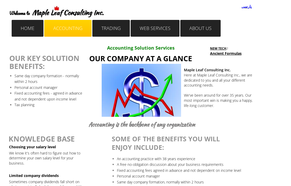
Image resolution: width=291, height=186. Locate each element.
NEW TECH (218, 48)
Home (27, 28)
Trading (111, 28)
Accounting (68, 28)
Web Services (155, 28)
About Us (200, 28)
